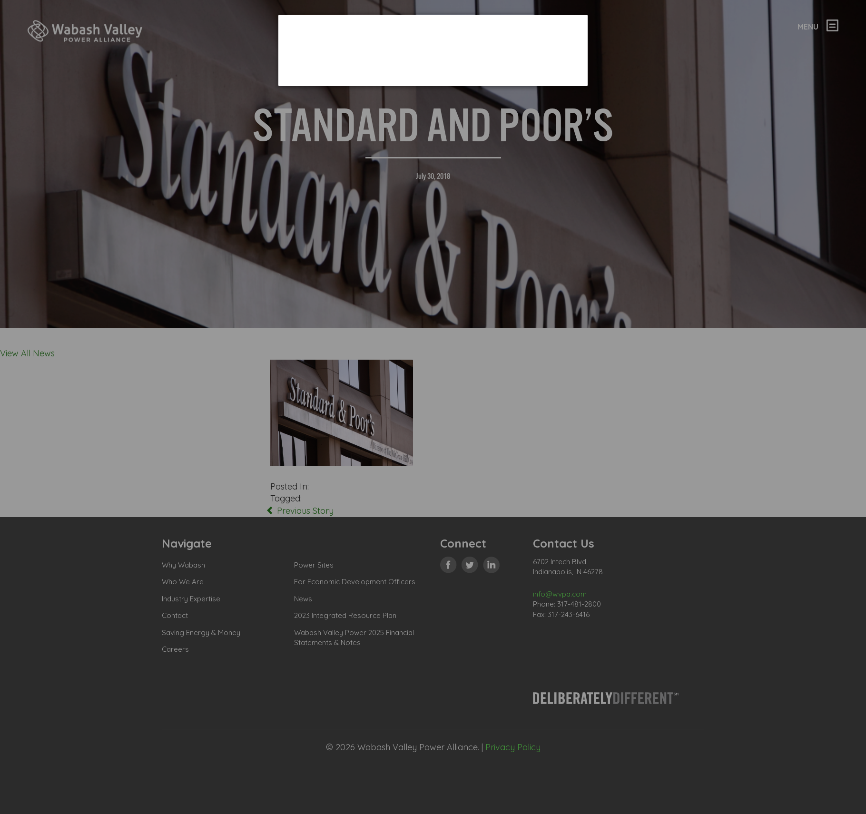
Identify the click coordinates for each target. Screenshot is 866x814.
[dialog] (433, 50)
